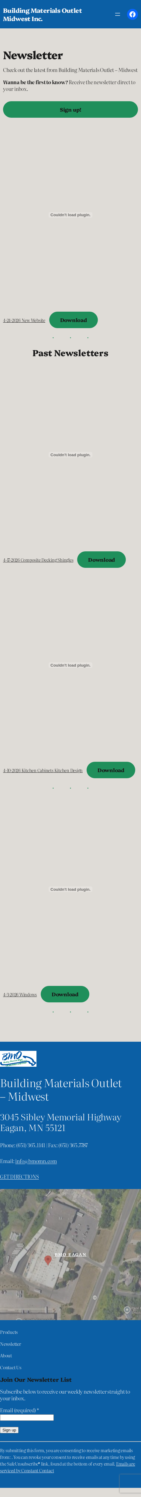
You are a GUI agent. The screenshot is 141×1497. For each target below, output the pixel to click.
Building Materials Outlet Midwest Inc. (42, 14)
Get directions (19, 1176)
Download (73, 319)
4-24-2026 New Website (24, 320)
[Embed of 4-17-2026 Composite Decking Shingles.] (70, 454)
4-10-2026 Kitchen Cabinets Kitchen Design (43, 770)
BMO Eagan (71, 1254)
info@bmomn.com (36, 1161)
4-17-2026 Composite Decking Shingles (38, 560)
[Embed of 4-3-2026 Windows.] (70, 889)
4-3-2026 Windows (20, 994)
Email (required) (19, 1410)
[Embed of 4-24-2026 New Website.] (70, 215)
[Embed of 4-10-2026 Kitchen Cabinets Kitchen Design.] (70, 665)
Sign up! (70, 109)
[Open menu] (117, 14)
